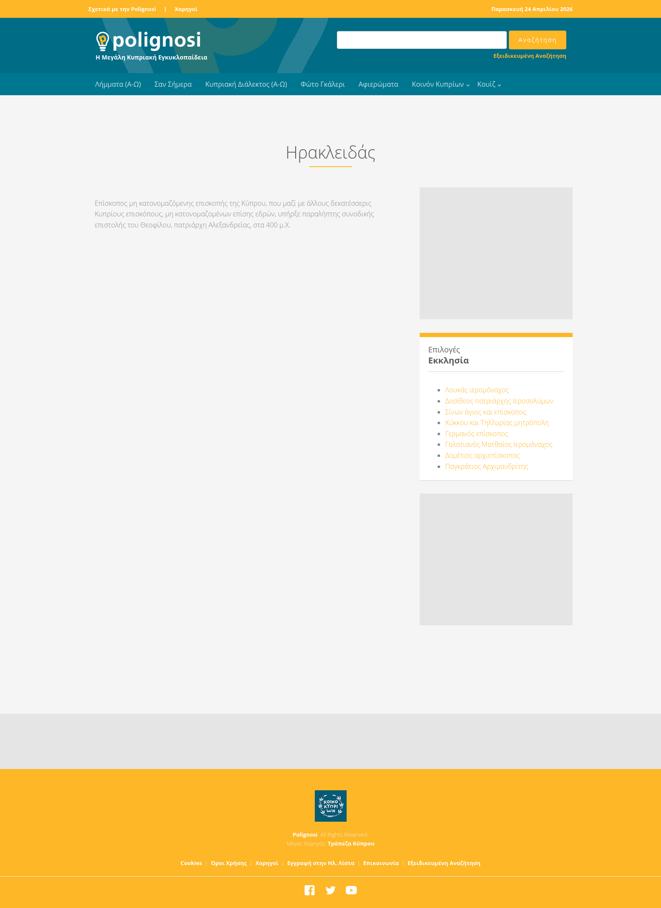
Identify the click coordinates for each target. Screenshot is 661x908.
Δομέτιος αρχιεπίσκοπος (482, 455)
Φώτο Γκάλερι (323, 84)
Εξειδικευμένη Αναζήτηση (530, 56)
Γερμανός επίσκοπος (476, 433)
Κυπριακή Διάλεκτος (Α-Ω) (246, 84)
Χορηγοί (186, 9)
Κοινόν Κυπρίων (438, 84)
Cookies (191, 863)
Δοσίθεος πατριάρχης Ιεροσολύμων (499, 401)
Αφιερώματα (378, 84)
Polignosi (305, 834)
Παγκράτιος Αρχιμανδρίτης (486, 466)
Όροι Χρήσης (229, 863)
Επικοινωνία (381, 863)
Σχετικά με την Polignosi (122, 9)
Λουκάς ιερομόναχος (477, 389)
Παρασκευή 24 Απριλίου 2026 (532, 9)
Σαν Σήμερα (173, 84)
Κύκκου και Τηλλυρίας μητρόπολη (497, 422)
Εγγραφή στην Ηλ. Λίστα (321, 863)
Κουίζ (486, 84)
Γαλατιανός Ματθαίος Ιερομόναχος (499, 444)
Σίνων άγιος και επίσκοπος (485, 412)
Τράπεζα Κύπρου (351, 843)
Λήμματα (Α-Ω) (118, 84)
